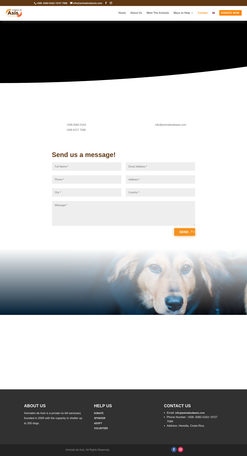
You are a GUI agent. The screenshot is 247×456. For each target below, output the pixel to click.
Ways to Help (182, 14)
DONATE (98, 413)
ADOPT (98, 423)
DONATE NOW (230, 14)
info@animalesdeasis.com (170, 124)
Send (183, 232)
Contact (203, 14)
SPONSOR (99, 418)
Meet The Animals (158, 14)
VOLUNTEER (101, 428)
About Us (136, 14)
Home (122, 14)
